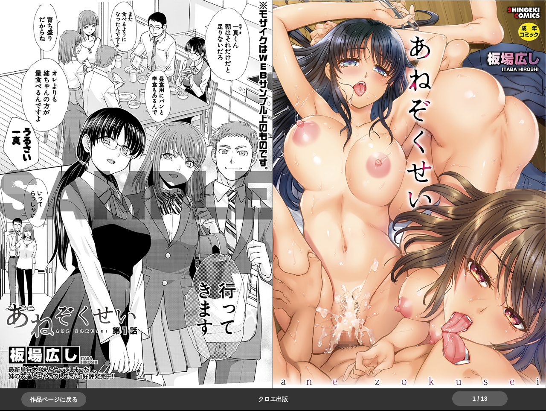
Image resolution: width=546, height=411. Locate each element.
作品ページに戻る (54, 399)
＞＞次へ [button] (25, 184)
